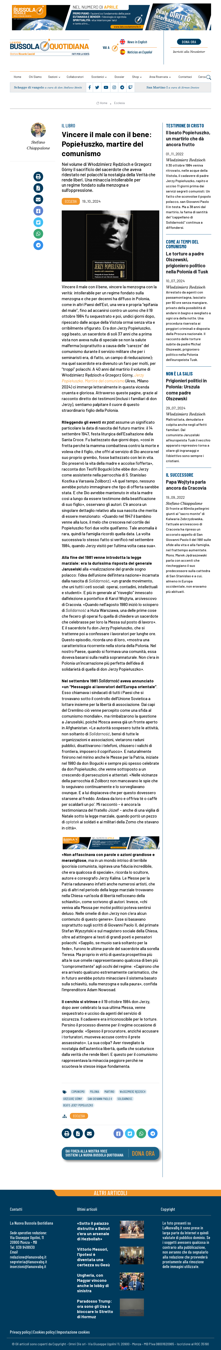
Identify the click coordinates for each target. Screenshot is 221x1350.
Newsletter (189, 52)
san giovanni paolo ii (100, 1099)
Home (17, 77)
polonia (94, 1091)
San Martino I (157, 87)
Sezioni (52, 77)
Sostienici (97, 77)
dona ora (189, 41)
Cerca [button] (204, 77)
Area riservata (158, 77)
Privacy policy (20, 1331)
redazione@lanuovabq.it (28, 1256)
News (137, 42)
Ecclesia (119, 103)
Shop (135, 77)
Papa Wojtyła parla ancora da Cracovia (186, 485)
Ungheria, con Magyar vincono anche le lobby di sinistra (93, 1283)
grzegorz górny (72, 1099)
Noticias (139, 52)
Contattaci (185, 77)
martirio (109, 1091)
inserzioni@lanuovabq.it (28, 1266)
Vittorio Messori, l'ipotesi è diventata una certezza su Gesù (93, 1257)
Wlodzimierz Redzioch (185, 160)
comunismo (78, 1091)
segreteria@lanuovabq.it (28, 1261)
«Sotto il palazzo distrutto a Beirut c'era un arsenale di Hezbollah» (93, 1231)
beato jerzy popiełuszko (78, 1105)
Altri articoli (110, 1192)
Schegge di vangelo (29, 87)
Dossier (119, 77)
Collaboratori (75, 77)
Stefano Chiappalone (38, 145)
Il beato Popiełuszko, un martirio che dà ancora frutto (188, 138)
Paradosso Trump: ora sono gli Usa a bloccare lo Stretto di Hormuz (95, 1309)
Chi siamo (35, 77)
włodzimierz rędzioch (132, 1091)
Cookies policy (44, 1331)
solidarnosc (125, 1099)
